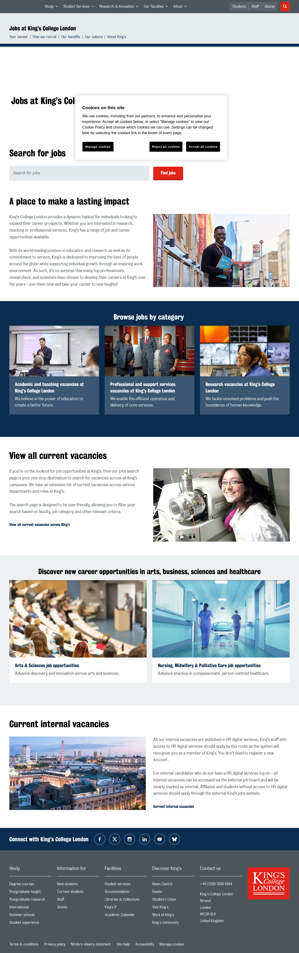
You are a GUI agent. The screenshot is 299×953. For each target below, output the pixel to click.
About (181, 7)
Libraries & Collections (126, 900)
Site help (123, 944)
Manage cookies (172, 944)
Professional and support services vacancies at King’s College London (142, 387)
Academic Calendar (126, 916)
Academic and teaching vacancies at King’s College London (49, 387)
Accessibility (144, 944)
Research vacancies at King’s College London (240, 387)
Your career (18, 37)
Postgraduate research (30, 900)
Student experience (30, 924)
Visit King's (173, 908)
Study (53, 7)
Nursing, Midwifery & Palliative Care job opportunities (209, 665)
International (30, 908)
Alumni (269, 6)
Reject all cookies (166, 146)
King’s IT (126, 908)
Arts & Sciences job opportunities (47, 665)
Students (239, 6)
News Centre (173, 885)
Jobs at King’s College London (42, 28)
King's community (173, 924)
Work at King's (173, 916)
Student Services (79, 7)
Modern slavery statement (91, 944)
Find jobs (168, 173)
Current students (78, 893)
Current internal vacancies (173, 806)
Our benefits (70, 37)
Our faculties (157, 7)
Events (173, 893)
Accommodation (126, 893)
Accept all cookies (203, 146)
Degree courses (30, 885)
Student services (126, 885)
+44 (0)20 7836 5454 (216, 884)
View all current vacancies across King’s (39, 524)
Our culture (94, 37)
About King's (116, 37)
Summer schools (30, 916)
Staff (255, 6)
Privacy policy (54, 944)
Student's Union (173, 900)
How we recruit (45, 37)
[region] (151, 127)
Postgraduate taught (30, 893)
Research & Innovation (120, 7)
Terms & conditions (24, 944)
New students (78, 885)
